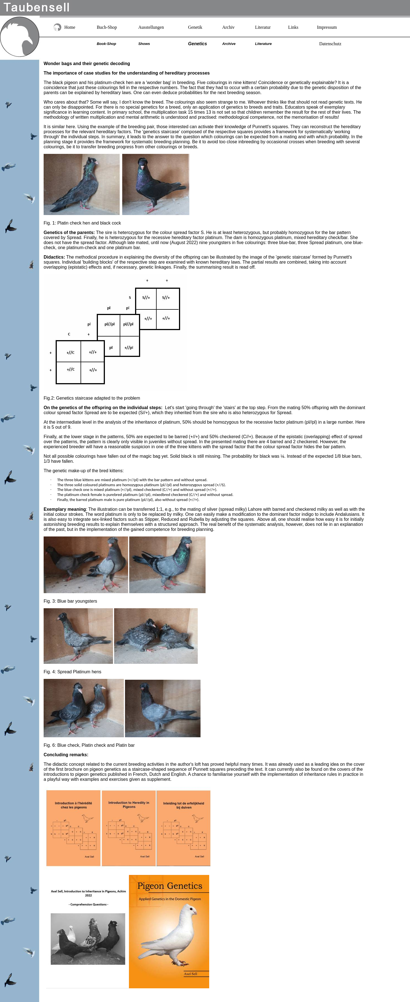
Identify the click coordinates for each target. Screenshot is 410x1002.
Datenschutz (330, 43)
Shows (144, 44)
